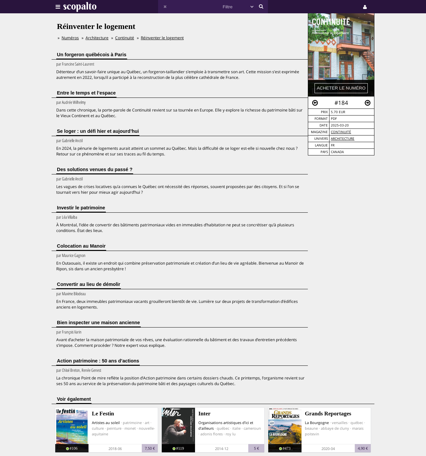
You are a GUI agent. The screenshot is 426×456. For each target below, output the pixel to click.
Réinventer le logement (162, 38)
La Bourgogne (317, 422)
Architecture (342, 138)
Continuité (341, 132)
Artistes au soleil (106, 422)
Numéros (70, 38)
